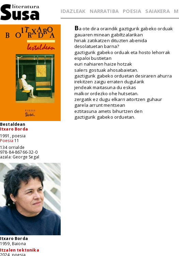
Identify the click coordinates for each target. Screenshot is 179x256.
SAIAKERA (157, 10)
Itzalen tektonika (19, 250)
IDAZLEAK (73, 10)
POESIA (132, 10)
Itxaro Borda (14, 129)
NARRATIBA (104, 10)
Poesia (6, 140)
